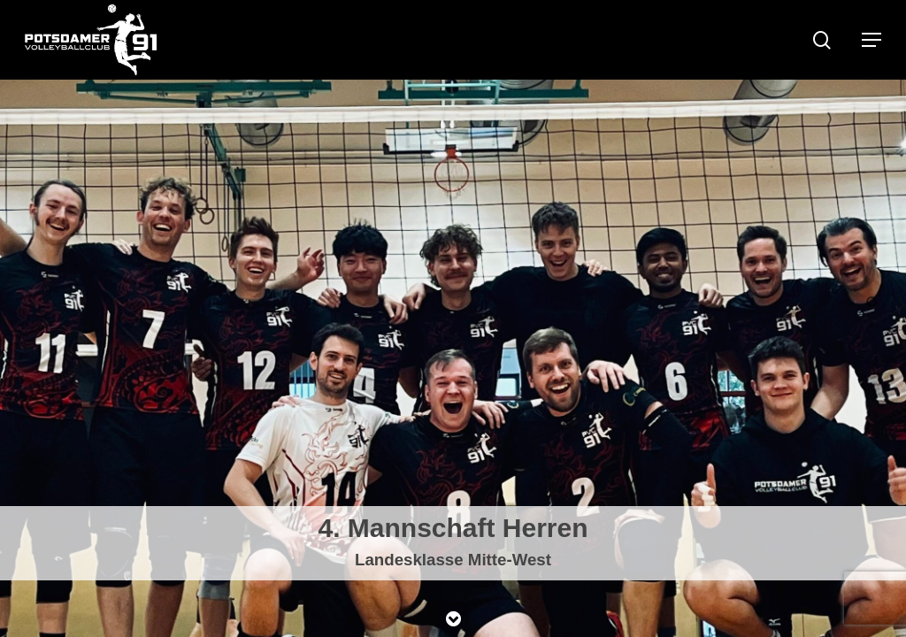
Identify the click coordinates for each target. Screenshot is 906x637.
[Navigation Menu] (871, 40)
